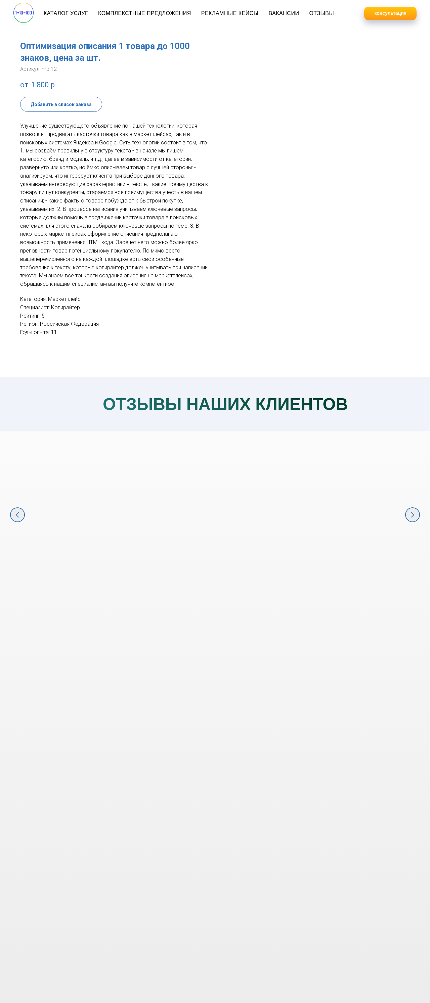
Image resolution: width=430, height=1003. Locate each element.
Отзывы (321, 13)
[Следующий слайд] (412, 514)
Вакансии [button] (283, 13)
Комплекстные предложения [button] (144, 13)
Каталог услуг (66, 13)
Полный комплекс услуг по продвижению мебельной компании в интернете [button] (166, 564)
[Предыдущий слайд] (17, 514)
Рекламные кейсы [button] (230, 13)
